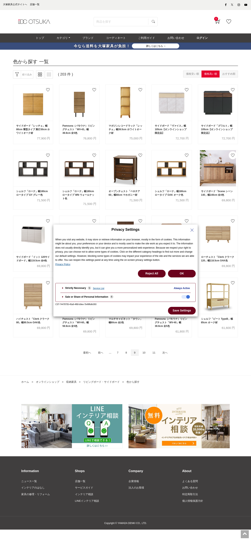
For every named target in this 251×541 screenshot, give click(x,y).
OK (182, 273)
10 (146, 363)
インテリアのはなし (34, 498)
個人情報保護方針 (193, 512)
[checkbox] (185, 297)
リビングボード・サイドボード (106, 392)
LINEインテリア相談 (88, 512)
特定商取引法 (190, 505)
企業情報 (134, 491)
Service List (98, 288)
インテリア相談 (85, 505)
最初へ (82, 363)
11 (157, 363)
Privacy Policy (62, 264)
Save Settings (182, 310)
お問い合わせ (190, 498)
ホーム (25, 392)
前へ (98, 363)
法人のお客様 (137, 498)
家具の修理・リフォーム (36, 505)
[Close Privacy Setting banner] (192, 230)
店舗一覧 (80, 491)
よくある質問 (190, 491)
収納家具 (74, 392)
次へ (170, 363)
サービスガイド (85, 498)
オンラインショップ (49, 392)
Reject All (151, 273)
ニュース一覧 (29, 491)
